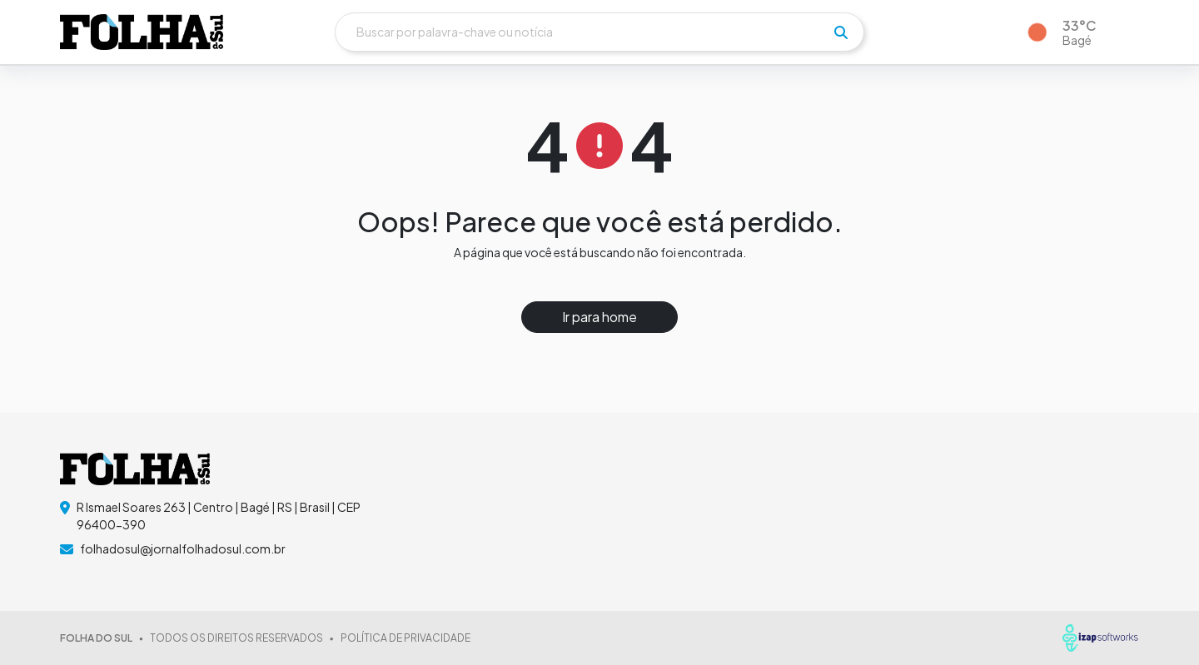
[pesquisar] (841, 32)
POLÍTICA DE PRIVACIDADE (405, 638)
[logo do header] (141, 31)
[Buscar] (599, 32)
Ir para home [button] (599, 316)
